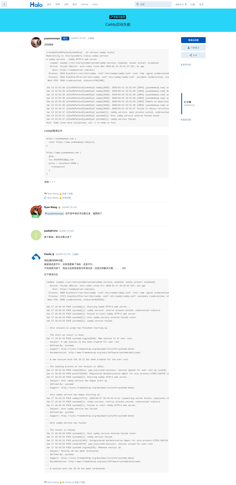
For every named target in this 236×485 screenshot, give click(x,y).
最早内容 (186, 64)
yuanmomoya (55, 213)
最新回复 (186, 119)
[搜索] (153, 4)
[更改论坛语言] (181, 4)
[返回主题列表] (4, 4)
